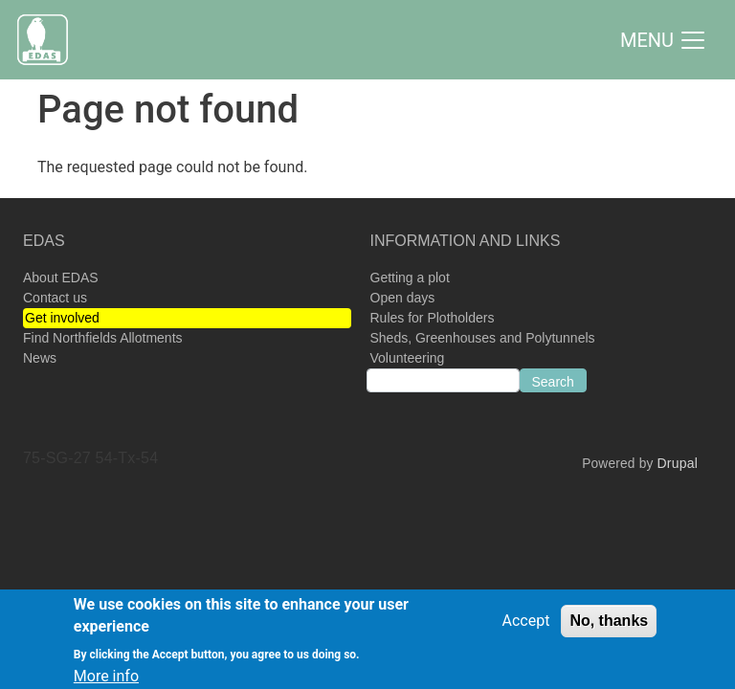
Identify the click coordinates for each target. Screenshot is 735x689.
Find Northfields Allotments (103, 337)
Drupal (677, 463)
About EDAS (61, 277)
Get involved (62, 317)
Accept (526, 626)
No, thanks (608, 626)
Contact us (55, 297)
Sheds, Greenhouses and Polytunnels (482, 337)
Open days (402, 297)
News (39, 358)
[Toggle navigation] (664, 40)
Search (553, 381)
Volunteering (407, 358)
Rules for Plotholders (432, 317)
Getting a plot (410, 277)
